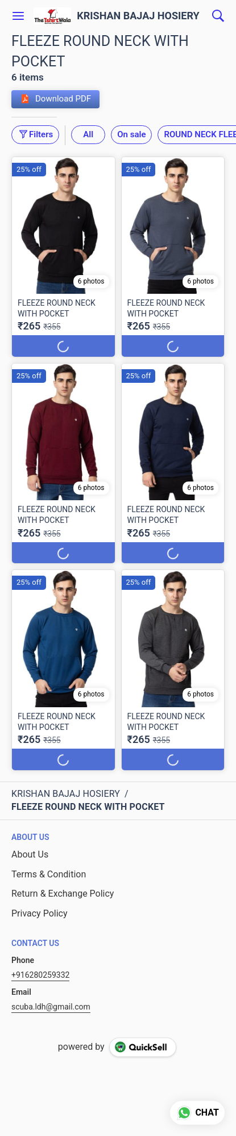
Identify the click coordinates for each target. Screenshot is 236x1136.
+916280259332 (40, 974)
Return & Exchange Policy (62, 893)
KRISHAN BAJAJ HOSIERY (138, 16)
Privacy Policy (39, 913)
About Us (29, 854)
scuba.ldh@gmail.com (50, 1006)
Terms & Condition (48, 874)
